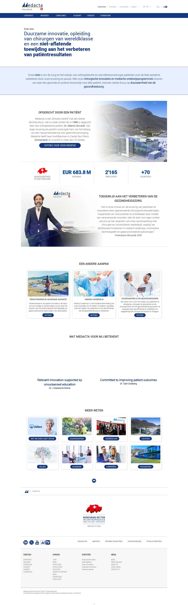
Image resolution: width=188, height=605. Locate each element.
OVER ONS (36, 491)
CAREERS (90, 15)
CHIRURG (113, 7)
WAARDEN (45, 15)
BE (147, 6)
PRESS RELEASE (116, 562)
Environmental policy (134, 541)
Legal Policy (96, 541)
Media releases (86, 562)
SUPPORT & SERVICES (60, 572)
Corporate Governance (89, 567)
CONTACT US (115, 569)
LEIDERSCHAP (111, 438)
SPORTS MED (57, 564)
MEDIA (134, 7)
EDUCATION (56, 569)
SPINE (55, 562)
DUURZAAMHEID (77, 438)
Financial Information (89, 559)
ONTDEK (48, 315)
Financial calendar (88, 569)
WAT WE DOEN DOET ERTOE (42, 438)
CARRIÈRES (111, 466)
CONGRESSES (57, 576)
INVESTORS (124, 7)
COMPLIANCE (61, 15)
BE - (144, 6)
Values (42, 466)
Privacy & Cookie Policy (154, 541)
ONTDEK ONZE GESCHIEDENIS (60, 145)
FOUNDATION (105, 15)
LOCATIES (146, 438)
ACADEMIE (76, 466)
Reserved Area (82, 541)
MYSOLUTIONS (57, 567)
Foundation (145, 466)
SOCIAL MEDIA (116, 567)
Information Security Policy (114, 541)
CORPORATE (28, 15)
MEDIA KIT (114, 564)
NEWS (55, 574)
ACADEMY (77, 15)
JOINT (55, 559)
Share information (87, 564)
